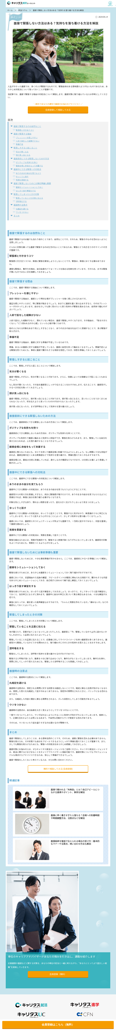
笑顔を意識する (22, 179)
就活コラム (22, 10)
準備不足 (19, 144)
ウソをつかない (22, 212)
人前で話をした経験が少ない (27, 140)
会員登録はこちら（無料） (58, 1024)
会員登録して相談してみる (58, 109)
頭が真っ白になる (23, 155)
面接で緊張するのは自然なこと (27, 126)
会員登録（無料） (58, 974)
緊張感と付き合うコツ (25, 130)
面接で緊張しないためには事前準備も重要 (32, 183)
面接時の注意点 (20, 204)
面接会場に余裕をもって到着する (29, 165)
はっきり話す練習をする (26, 190)
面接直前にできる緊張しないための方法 (31, 158)
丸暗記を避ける (22, 208)
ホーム (10, 10)
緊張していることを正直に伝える (29, 198)
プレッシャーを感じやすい (27, 137)
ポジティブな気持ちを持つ (26, 162)
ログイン (110, 4)
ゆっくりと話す (22, 176)
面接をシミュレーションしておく (29, 187)
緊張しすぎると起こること (25, 147)
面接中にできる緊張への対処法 (27, 169)
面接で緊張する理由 (22, 133)
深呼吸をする (21, 201)
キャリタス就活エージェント (21, 3)
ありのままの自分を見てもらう (28, 173)
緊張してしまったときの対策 (26, 194)
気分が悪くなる (22, 151)
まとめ (16, 215)
